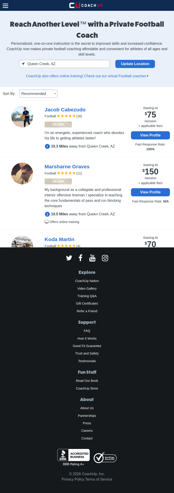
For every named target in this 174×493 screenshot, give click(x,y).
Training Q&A (87, 296)
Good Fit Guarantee (87, 346)
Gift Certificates (87, 303)
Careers (87, 430)
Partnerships (87, 416)
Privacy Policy (73, 479)
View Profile (150, 135)
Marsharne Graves (67, 166)
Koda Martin (60, 239)
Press (87, 423)
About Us (87, 408)
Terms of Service (98, 479)
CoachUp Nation (87, 281)
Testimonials (87, 361)
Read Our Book (87, 381)
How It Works (87, 338)
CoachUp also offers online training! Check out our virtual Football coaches (87, 76)
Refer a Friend (87, 311)
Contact (86, 438)
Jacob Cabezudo (65, 110)
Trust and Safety (87, 353)
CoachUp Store (87, 388)
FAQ (87, 331)
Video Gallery (87, 288)
